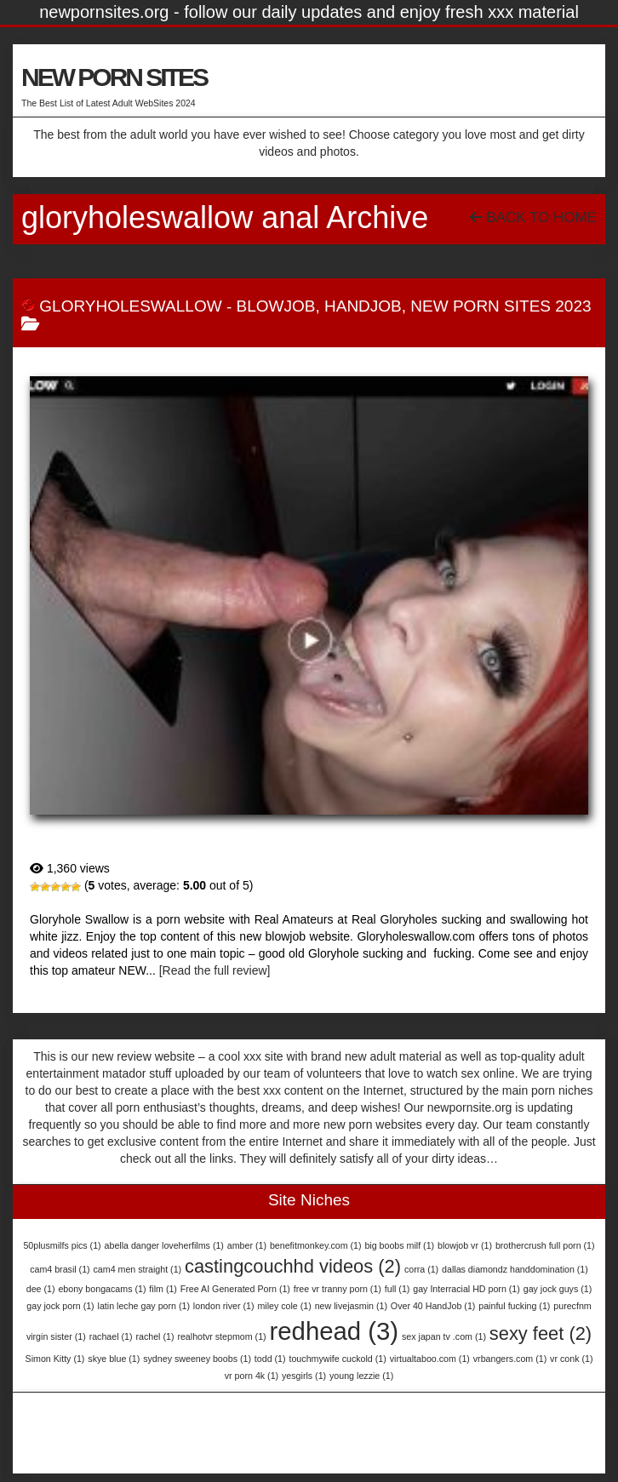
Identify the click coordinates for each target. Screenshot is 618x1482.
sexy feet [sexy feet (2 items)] (540, 1333)
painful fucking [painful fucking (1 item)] (514, 1306)
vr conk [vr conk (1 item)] (571, 1358)
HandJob (363, 306)
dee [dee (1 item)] (40, 1289)
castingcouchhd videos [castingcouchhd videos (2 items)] (293, 1266)
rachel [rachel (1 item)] (154, 1336)
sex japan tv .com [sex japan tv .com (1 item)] (444, 1336)
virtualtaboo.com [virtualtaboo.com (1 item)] (430, 1358)
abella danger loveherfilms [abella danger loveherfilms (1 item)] (164, 1245)
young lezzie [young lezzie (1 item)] (361, 1375)
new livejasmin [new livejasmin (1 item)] (351, 1306)
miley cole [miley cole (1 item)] (284, 1306)
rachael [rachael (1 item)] (111, 1336)
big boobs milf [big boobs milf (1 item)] (399, 1245)
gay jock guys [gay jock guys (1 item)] (558, 1289)
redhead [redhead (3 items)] (334, 1331)
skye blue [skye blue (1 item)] (114, 1358)
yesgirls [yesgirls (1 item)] (304, 1375)
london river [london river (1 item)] (224, 1306)
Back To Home (533, 217)
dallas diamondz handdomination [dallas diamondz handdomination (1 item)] (515, 1269)
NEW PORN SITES (114, 77)
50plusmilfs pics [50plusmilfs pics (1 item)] (61, 1245)
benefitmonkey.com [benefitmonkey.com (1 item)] (316, 1245)
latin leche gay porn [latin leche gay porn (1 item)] (144, 1306)
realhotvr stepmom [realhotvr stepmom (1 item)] (221, 1336)
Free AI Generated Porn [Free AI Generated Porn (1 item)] (235, 1289)
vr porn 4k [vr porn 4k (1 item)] (251, 1375)
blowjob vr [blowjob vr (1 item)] (465, 1245)
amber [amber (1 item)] (246, 1245)
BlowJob (276, 306)
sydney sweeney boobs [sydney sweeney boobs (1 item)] (197, 1358)
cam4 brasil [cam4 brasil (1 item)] (59, 1269)
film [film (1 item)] (163, 1289)
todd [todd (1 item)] (270, 1358)
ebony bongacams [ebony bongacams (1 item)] (102, 1289)
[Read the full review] (215, 970)
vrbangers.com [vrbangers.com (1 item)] (509, 1358)
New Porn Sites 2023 (500, 306)
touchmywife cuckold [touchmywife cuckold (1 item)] (337, 1358)
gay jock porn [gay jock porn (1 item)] (60, 1306)
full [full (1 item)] (397, 1289)
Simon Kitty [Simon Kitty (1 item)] (55, 1358)
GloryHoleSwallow (130, 306)
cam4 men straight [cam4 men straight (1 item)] (138, 1269)
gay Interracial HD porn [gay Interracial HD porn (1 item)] (466, 1289)
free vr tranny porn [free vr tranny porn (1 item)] (337, 1289)
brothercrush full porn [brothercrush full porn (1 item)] (545, 1245)
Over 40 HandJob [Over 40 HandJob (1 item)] (433, 1306)
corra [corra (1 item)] (421, 1269)
